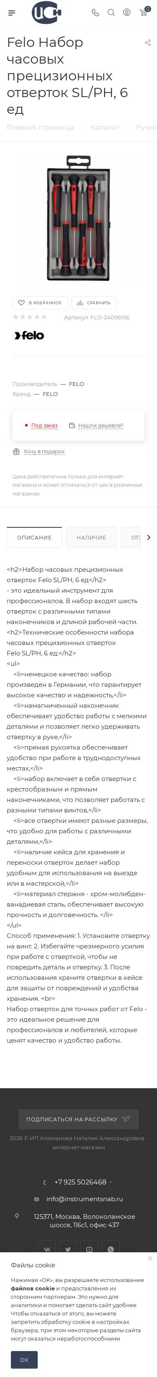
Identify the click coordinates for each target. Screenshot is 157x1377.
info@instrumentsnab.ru (84, 1199)
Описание (34, 537)
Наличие (91, 537)
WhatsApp (111, 1250)
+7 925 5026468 (80, 1182)
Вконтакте (47, 1250)
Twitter (68, 1250)
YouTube (89, 1250)
